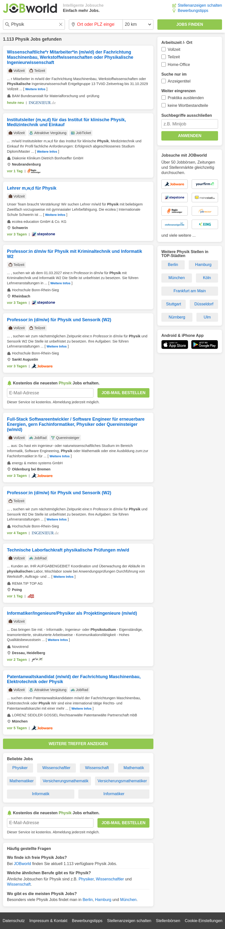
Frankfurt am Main (190, 291)
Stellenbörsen (168, 921)
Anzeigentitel (179, 81)
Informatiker (113, 794)
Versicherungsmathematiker (122, 781)
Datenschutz (13, 921)
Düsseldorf (203, 304)
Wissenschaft (97, 768)
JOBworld (22, 864)
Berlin (88, 900)
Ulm (207, 317)
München (128, 900)
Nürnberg (177, 317)
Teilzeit (174, 57)
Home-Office (179, 64)
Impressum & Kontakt (48, 921)
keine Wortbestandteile (188, 105)
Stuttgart (173, 304)
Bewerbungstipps (193, 10)
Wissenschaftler (56, 768)
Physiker (20, 768)
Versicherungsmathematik (66, 781)
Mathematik (134, 768)
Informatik (40, 794)
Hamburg (103, 900)
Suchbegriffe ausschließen (186, 115)
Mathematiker (21, 781)
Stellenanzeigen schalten (200, 5)
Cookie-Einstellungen (203, 921)
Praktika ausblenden (186, 98)
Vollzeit (174, 49)
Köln (207, 278)
